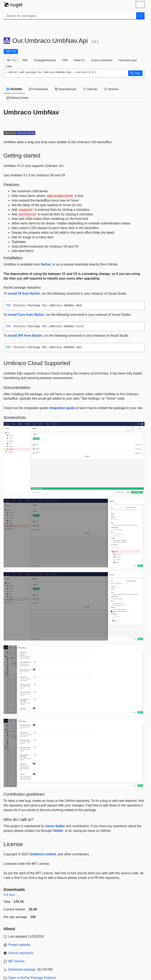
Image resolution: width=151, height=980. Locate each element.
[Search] (140, 16)
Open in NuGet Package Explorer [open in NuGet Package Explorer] (32, 977)
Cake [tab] (9, 66)
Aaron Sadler (55, 826)
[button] (135, 73)
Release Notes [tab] (18, 98)
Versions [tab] (111, 89)
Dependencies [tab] (65, 89)
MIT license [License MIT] (16, 961)
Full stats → (11, 894)
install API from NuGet (25, 335)
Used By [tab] (90, 89)
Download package (22, 969)
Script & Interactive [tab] (101, 60)
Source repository (20, 953)
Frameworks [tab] (38, 89)
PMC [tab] (25, 60)
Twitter (58, 830)
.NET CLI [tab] (11, 60)
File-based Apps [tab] (128, 60)
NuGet (46, 264)
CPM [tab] (65, 60)
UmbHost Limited (42, 854)
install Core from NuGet (26, 314)
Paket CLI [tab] (79, 60)
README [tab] (14, 89)
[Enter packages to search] (70, 16)
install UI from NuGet (24, 293)
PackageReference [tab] (45, 60)
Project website (19, 944)
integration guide (62, 408)
